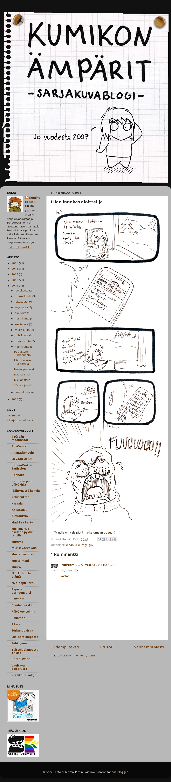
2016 (15, 263)
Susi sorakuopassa (25, 637)
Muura (16, 567)
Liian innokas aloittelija (22, 361)
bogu (107, 532)
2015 (15, 268)
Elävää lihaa (22, 374)
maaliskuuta (23, 341)
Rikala (16, 624)
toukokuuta (22, 330)
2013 (15, 274)
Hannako (18, 475)
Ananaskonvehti (23, 453)
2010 (15, 399)
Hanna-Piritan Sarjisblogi (22, 466)
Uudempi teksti (64, 647)
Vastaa (65, 576)
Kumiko (34, 197)
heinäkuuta (22, 318)
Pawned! (18, 599)
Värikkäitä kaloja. (24, 675)
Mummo (17, 542)
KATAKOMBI (20, 510)
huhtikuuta (22, 335)
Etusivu (106, 647)
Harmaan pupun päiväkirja (23, 482)
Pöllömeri (19, 618)
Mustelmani (20, 561)
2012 (15, 280)
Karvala (17, 503)
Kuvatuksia (20, 516)
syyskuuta (22, 307)
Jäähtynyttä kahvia (26, 491)
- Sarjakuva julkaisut (20, 420)
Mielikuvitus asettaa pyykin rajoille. (23, 532)
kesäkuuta (22, 324)
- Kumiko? (13, 415)
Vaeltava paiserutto (19, 667)
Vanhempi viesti (149, 647)
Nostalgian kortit (24, 369)
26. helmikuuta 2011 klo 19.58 (95, 565)
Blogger (122, 772)
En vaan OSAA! (22, 459)
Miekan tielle (22, 380)
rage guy (87, 545)
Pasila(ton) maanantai (22, 353)
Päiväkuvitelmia (23, 611)
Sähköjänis (19, 643)
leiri (77, 545)
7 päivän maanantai (20, 438)
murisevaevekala (24, 548)
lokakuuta (21, 301)
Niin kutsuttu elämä (21, 574)
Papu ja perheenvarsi (21, 590)
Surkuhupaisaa (22, 630)
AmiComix (19, 446)
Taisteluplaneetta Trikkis (25, 651)
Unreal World (21, 659)
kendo (70, 545)
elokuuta (21, 313)
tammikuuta (23, 392)
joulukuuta (22, 290)
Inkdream (68, 565)
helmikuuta (22, 346)
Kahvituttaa (20, 497)
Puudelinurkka (22, 605)
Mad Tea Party (22, 522)
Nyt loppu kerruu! (24, 583)
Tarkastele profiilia (19, 247)
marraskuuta (23, 296)
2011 (15, 285)
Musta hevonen (23, 554)
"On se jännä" (23, 385)
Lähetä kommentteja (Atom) (76, 655)
